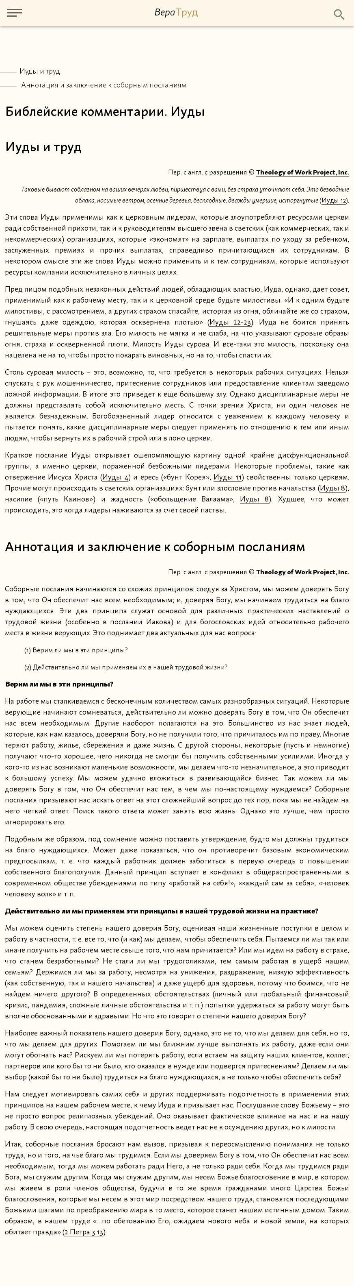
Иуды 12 (334, 201)
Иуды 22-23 (230, 322)
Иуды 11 (227, 477)
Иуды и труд (39, 71)
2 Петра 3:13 (84, 1232)
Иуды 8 (332, 488)
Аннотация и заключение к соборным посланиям (103, 85)
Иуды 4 (115, 477)
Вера (176, 12)
